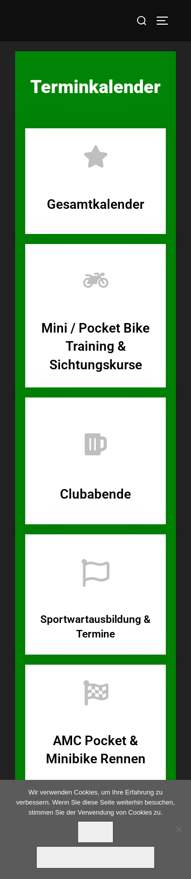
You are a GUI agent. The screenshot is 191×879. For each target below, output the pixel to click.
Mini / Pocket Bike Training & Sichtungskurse (95, 346)
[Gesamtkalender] (95, 156)
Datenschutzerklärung (95, 857)
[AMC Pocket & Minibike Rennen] (95, 693)
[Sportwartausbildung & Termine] (95, 573)
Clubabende (95, 494)
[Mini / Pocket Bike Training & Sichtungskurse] (95, 280)
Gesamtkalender (95, 204)
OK (95, 832)
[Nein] (178, 829)
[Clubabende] (95, 444)
